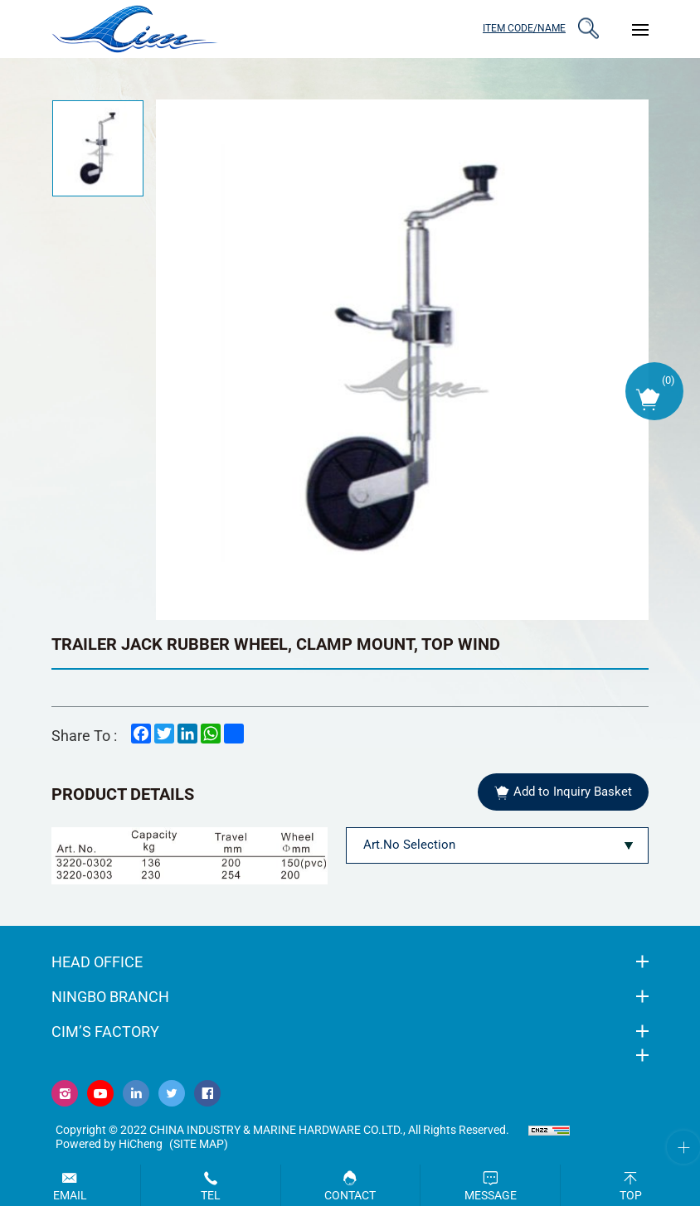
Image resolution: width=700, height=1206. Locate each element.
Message (490, 1195)
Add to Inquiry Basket (572, 791)
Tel (211, 1195)
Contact (350, 1195)
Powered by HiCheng (109, 1143)
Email (70, 1195)
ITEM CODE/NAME (524, 28)
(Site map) (198, 1143)
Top (631, 1195)
